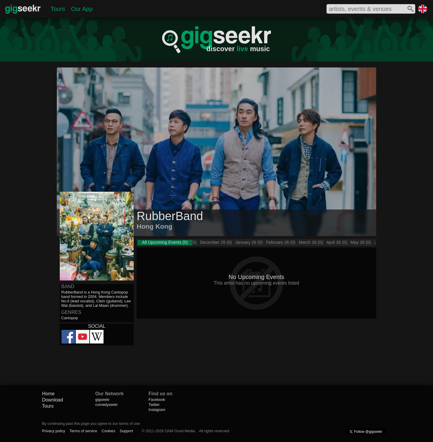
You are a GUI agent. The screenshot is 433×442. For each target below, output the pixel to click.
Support (126, 431)
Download (52, 399)
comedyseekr (106, 404)
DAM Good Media (180, 431)
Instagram (156, 409)
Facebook (156, 399)
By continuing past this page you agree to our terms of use (91, 423)
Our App (82, 9)
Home (48, 393)
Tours (58, 9)
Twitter (154, 404)
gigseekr (102, 399)
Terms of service (83, 431)
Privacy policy (53, 431)
